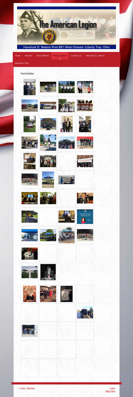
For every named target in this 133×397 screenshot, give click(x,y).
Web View (110, 391)
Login (112, 388)
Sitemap (31, 388)
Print (21, 388)
